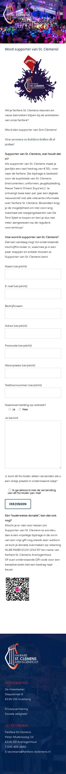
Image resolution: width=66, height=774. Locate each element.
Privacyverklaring (16, 709)
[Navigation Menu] (61, 13)
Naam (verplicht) (33, 272)
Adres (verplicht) (33, 331)
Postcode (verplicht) (33, 351)
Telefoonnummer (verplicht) (33, 390)
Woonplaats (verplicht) (33, 371)
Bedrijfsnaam (33, 311)
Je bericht (33, 442)
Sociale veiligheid (16, 714)
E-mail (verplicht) (33, 292)
